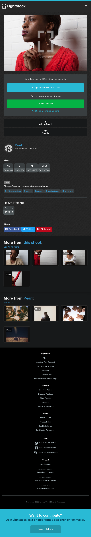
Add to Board (45, 123)
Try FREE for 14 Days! (45, 366)
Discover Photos (45, 389)
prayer (38, 191)
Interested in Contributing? (45, 378)
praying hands (52, 191)
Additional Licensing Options (45, 111)
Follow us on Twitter (47, 442)
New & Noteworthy (45, 406)
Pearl (18, 145)
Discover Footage (45, 394)
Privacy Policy (45, 421)
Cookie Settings (45, 426)
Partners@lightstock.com (45, 480)
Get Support (45, 464)
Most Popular (45, 398)
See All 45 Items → (13, 246)
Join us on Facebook (47, 447)
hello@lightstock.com (45, 488)
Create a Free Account (45, 362)
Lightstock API (45, 374)
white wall (67, 191)
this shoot (32, 242)
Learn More (45, 529)
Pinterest (44, 229)
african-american (13, 191)
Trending (45, 402)
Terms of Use (45, 417)
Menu (86, 6)
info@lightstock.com (45, 472)
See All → (8, 302)
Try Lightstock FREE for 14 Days (45, 87)
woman (28, 191)
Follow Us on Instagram (47, 452)
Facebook (12, 229)
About (45, 358)
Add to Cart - (45, 103)
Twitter (28, 229)
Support (45, 370)
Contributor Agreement (45, 430)
